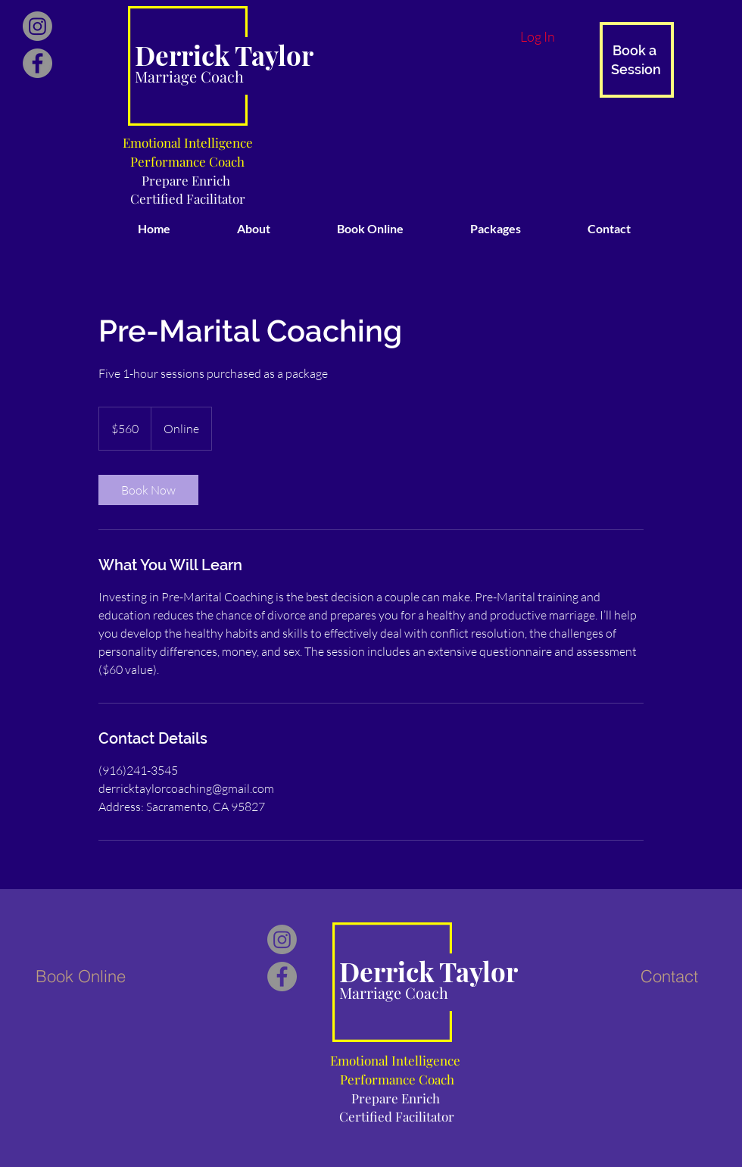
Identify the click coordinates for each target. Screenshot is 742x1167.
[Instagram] (37, 26)
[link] (148, 490)
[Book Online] (80, 976)
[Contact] (669, 976)
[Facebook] (37, 63)
